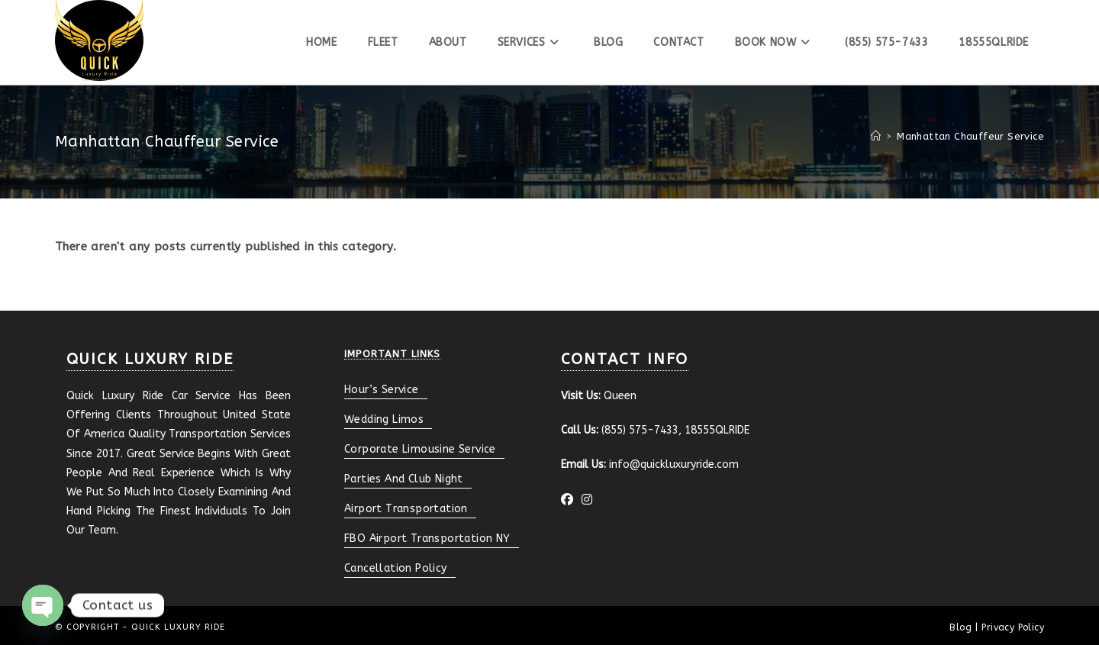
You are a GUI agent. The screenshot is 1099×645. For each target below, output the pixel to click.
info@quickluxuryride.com (674, 464)
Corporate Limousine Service (420, 449)
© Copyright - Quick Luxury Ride (140, 627)
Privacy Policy (1012, 627)
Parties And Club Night (403, 478)
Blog (960, 627)
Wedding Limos (384, 419)
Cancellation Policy (395, 568)
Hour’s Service (381, 389)
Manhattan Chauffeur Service (970, 136)
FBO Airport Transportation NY (427, 538)
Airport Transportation (406, 508)
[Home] (876, 136)
